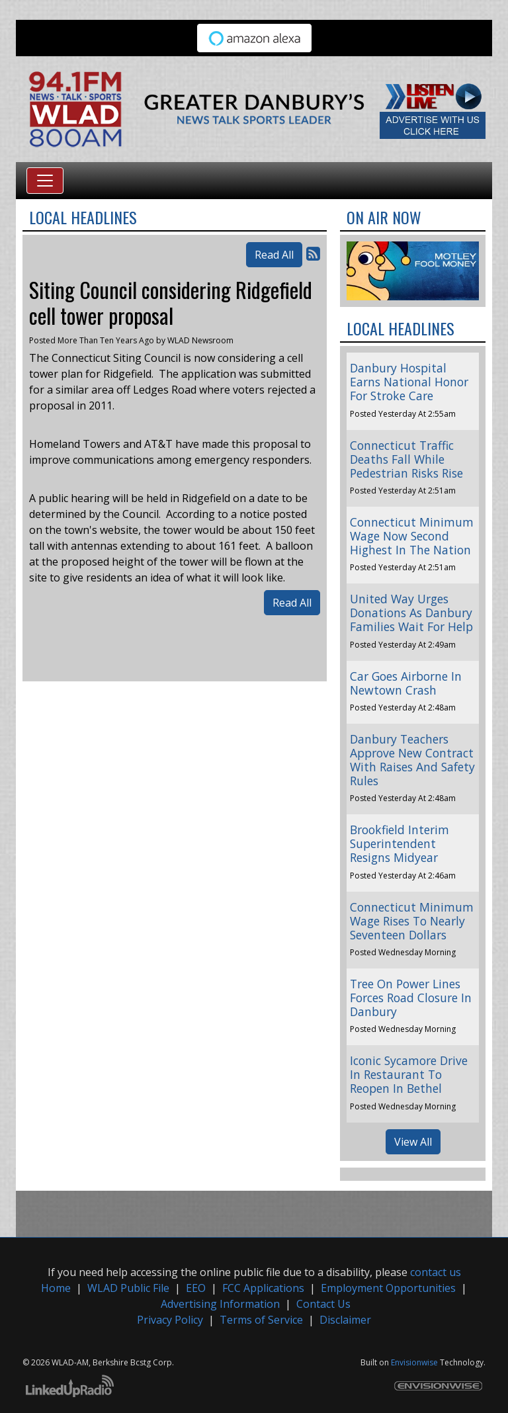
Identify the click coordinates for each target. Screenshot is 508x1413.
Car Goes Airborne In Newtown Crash (406, 683)
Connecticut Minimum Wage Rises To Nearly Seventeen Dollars (412, 921)
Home (56, 1288)
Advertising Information (220, 1304)
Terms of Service (261, 1319)
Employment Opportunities (388, 1288)
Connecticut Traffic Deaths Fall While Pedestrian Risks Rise (406, 459)
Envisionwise (414, 1362)
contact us (435, 1272)
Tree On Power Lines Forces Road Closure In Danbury (411, 997)
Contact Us (323, 1304)
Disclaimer (345, 1319)
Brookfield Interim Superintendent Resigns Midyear (399, 843)
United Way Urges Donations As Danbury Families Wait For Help (411, 612)
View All (413, 1142)
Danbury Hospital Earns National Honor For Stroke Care (409, 382)
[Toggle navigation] (45, 180)
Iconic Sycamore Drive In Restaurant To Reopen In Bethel (409, 1074)
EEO (196, 1288)
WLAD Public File (128, 1288)
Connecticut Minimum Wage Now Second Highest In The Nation (412, 536)
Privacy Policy (170, 1319)
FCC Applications (263, 1288)
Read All (274, 254)
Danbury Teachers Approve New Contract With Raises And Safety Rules (412, 760)
